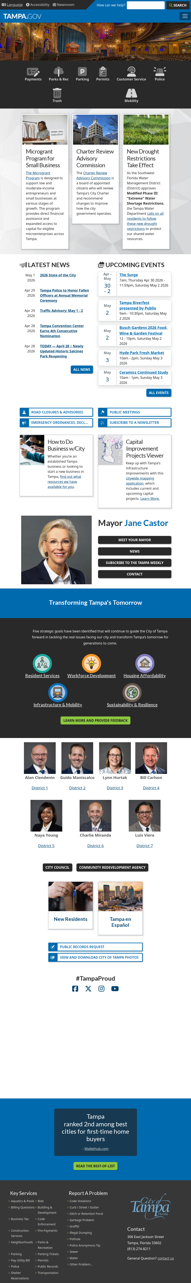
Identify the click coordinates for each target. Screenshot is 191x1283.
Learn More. (150, 500)
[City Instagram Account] (101, 992)
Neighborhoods (22, 1245)
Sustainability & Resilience (132, 706)
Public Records (48, 1269)
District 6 (95, 846)
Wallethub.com (96, 1151)
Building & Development (47, 1212)
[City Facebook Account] (75, 992)
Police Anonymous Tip (85, 1248)
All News (81, 369)
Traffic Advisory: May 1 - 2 (61, 310)
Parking (16, 1257)
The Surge (128, 274)
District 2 (77, 789)
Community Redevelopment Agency (112, 869)
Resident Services (42, 677)
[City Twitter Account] (88, 992)
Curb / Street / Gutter (84, 1210)
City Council (57, 869)
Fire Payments (47, 1233)
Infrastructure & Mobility (57, 706)
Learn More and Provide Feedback (95, 722)
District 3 (115, 789)
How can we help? (111, 5)
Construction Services (20, 1236)
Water (74, 1261)
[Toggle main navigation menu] (185, 16)
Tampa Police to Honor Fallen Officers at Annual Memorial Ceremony (64, 295)
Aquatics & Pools (22, 1204)
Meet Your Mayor (134, 541)
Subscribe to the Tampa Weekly (135, 564)
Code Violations (80, 1204)
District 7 (144, 846)
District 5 (46, 846)
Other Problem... (81, 1267)
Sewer (74, 1254)
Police (15, 1269)
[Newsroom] (63, 5)
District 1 (40, 789)
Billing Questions (23, 1210)
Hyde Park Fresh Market (141, 352)
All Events (159, 392)
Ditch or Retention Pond (86, 1216)
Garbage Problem (82, 1223)
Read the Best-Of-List (95, 1168)
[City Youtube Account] (115, 992)
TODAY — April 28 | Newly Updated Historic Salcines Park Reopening (61, 351)
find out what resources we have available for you (64, 483)
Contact (135, 575)
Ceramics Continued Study (143, 372)
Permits (43, 1263)
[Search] (177, 5)
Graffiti (74, 1229)
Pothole (75, 1242)
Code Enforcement (47, 1224)
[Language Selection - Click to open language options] (12, 5)
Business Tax (20, 1222)
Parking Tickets (48, 1257)
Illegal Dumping (81, 1235)
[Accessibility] (37, 5)
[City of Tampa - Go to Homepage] (22, 16)
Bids (41, 1204)
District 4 (151, 789)
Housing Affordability (145, 677)
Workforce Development (91, 677)
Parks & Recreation (45, 1247)
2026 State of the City (58, 275)
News (135, 552)
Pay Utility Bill (20, 1263)
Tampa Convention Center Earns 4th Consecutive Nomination (62, 330)
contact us (166, 1261)
